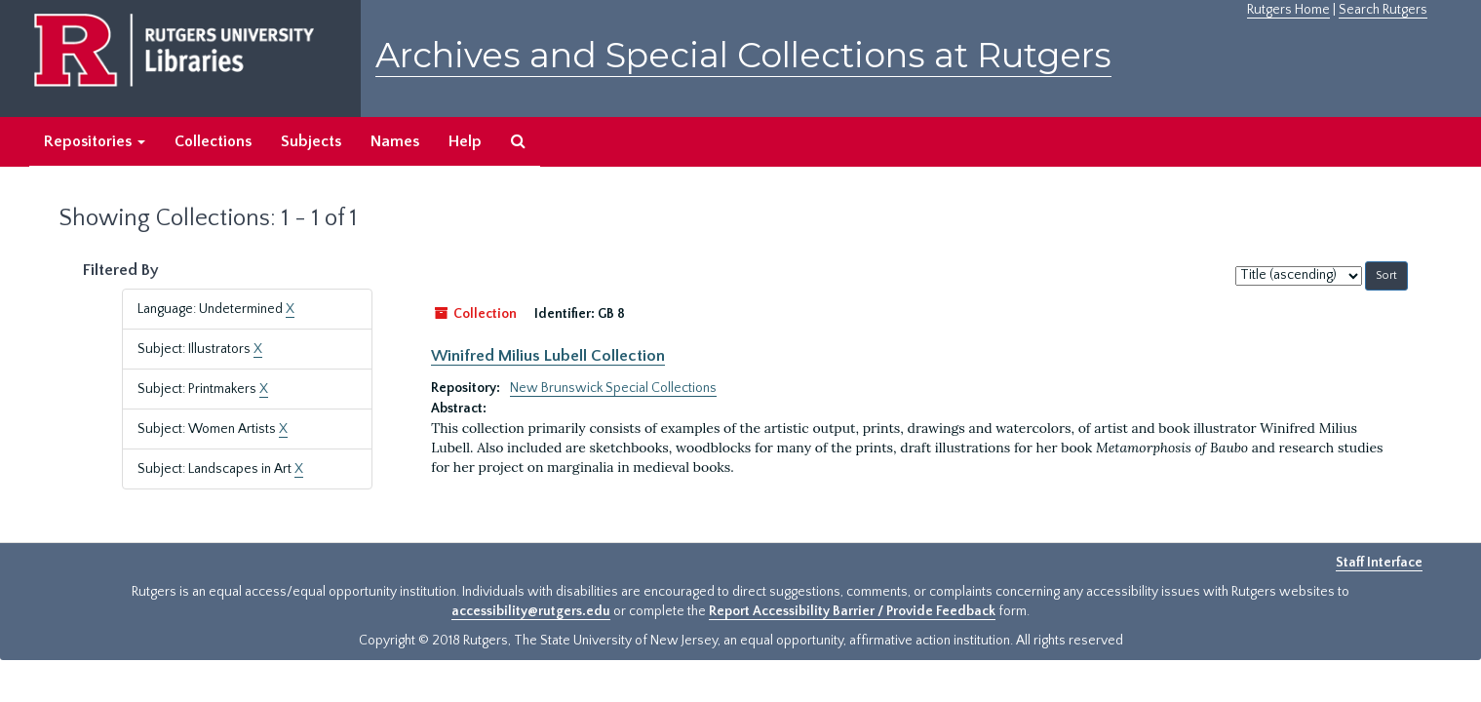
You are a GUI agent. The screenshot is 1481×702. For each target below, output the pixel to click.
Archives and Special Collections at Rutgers (743, 55)
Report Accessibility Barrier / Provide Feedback (852, 611)
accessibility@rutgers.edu (530, 611)
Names (394, 141)
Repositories (94, 141)
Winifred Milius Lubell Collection (548, 356)
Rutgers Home (1288, 10)
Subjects (311, 141)
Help (465, 141)
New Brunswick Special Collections (613, 388)
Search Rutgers (1383, 10)
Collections (213, 141)
